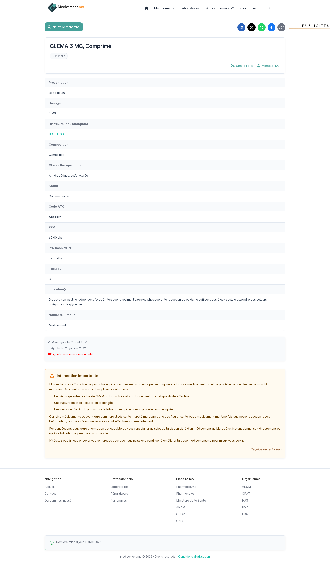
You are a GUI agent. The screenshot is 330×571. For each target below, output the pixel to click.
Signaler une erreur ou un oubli (70, 354)
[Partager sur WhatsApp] (261, 27)
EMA (245, 507)
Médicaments (164, 8)
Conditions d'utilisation (194, 556)
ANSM (246, 487)
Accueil (50, 487)
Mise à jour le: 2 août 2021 (68, 342)
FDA (245, 514)
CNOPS (181, 514)
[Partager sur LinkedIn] (241, 27)
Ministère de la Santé (191, 500)
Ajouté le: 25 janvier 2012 (67, 348)
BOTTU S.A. (57, 134)
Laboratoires (189, 8)
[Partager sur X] (251, 27)
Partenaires (118, 500)
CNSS (180, 521)
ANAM (180, 507)
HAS (245, 500)
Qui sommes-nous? (219, 8)
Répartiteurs (119, 493)
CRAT (246, 493)
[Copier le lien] (281, 27)
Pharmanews (185, 493)
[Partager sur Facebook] (271, 27)
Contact (273, 8)
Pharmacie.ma (250, 8)
